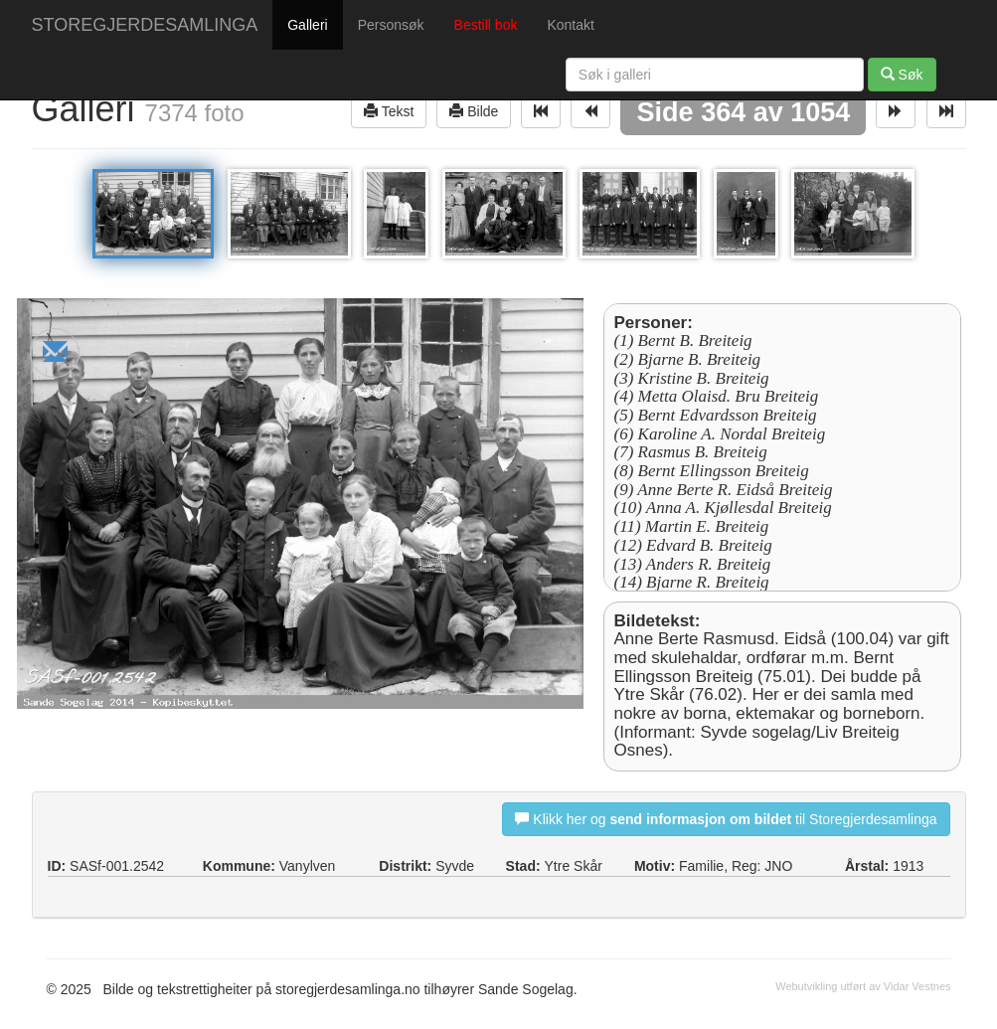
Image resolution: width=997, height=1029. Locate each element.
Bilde (473, 110)
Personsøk (391, 25)
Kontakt (570, 25)
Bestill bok (486, 25)
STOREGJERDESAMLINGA (145, 25)
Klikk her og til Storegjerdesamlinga (725, 818)
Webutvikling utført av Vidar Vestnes (862, 986)
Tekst (389, 110)
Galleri (307, 25)
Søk (902, 74)
